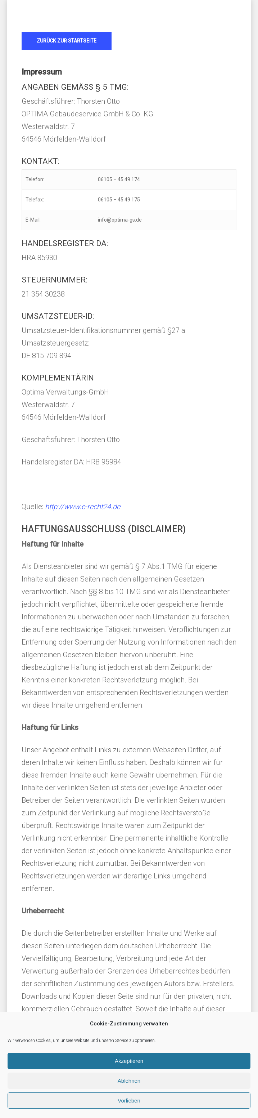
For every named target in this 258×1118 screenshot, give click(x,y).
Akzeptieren (129, 1061)
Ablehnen (129, 1081)
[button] (67, 41)
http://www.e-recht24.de (82, 506)
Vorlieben (129, 1100)
